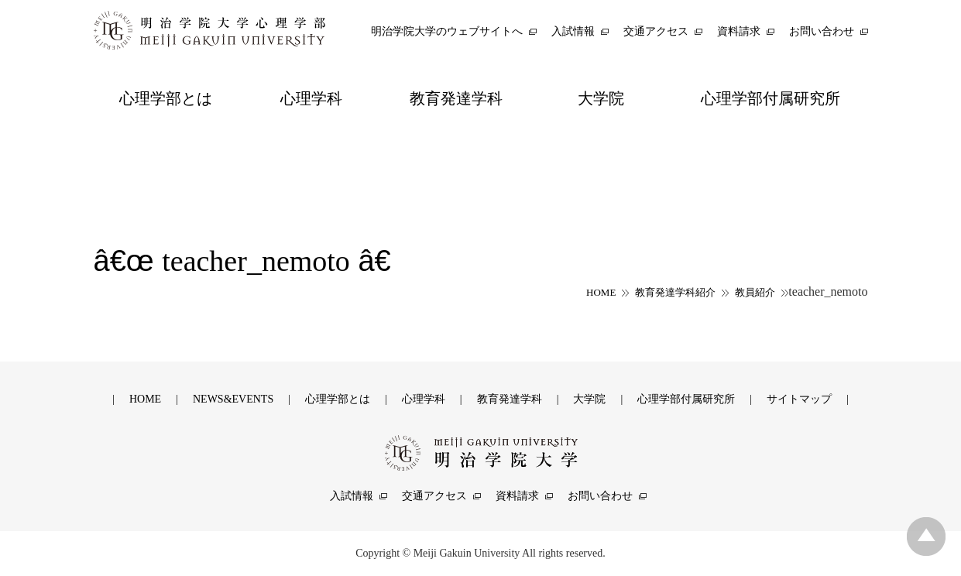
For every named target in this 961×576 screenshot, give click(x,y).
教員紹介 (755, 292)
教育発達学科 (509, 399)
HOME (601, 292)
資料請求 (517, 496)
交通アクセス (434, 496)
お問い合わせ (600, 496)
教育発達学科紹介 (675, 292)
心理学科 (423, 399)
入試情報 (351, 496)
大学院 (589, 399)
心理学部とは (337, 399)
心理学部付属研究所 (686, 399)
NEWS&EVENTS (233, 399)
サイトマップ (799, 399)
